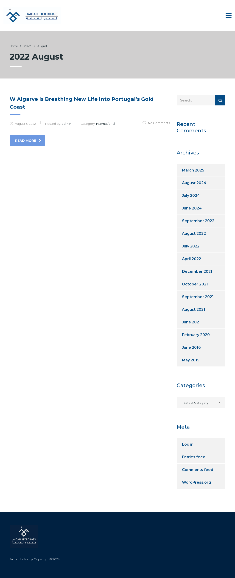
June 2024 (192, 208)
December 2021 (197, 271)
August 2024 (194, 183)
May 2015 (190, 360)
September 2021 (198, 297)
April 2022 (191, 259)
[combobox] (201, 402)
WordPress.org (196, 482)
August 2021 (193, 309)
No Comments (156, 123)
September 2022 (198, 221)
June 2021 (191, 322)
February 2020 (196, 335)
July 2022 (190, 246)
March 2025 (193, 170)
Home (14, 46)
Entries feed (193, 457)
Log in (187, 444)
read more (28, 141)
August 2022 (194, 233)
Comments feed (197, 470)
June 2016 (191, 347)
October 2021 (195, 284)
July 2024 (191, 195)
